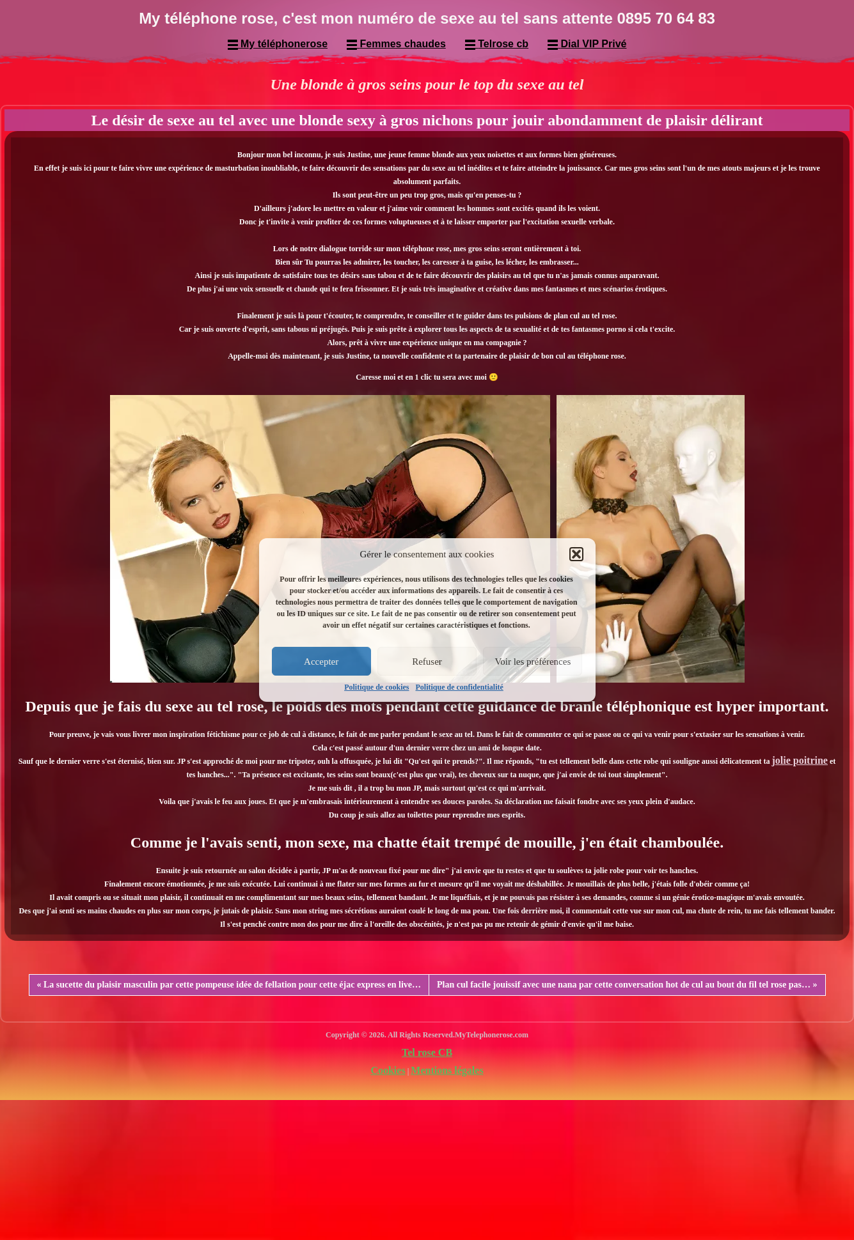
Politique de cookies (376, 687)
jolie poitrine (799, 760)
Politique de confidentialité (459, 687)
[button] (576, 554)
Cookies (387, 1070)
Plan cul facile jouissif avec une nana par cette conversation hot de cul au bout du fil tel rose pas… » (627, 984)
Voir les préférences (532, 661)
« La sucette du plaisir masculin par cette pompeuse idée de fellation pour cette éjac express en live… (229, 984)
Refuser (427, 661)
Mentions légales (447, 1070)
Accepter (321, 661)
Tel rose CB (427, 1052)
